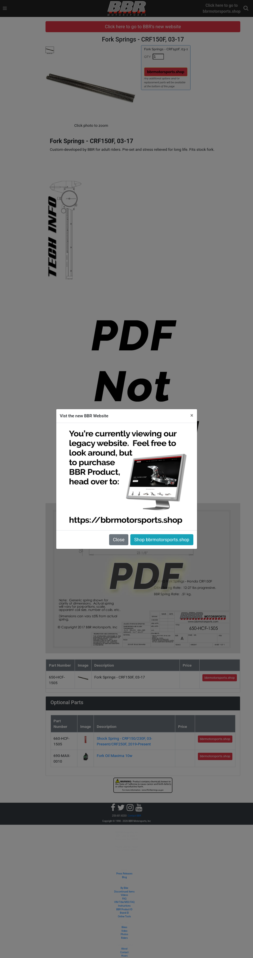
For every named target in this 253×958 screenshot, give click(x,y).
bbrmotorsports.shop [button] (192, 72)
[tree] (38, 21)
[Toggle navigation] (5, 8)
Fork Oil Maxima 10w (146, 727)
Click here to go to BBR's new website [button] (161, 26)
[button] (246, 8)
